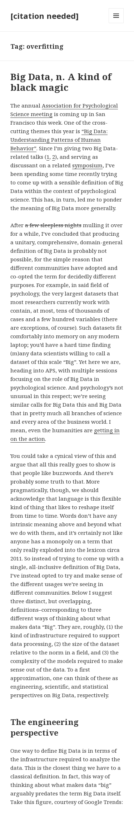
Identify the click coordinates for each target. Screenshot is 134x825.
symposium (87, 165)
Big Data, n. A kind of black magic (60, 82)
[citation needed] (44, 15)
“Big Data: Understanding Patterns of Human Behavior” (59, 139)
